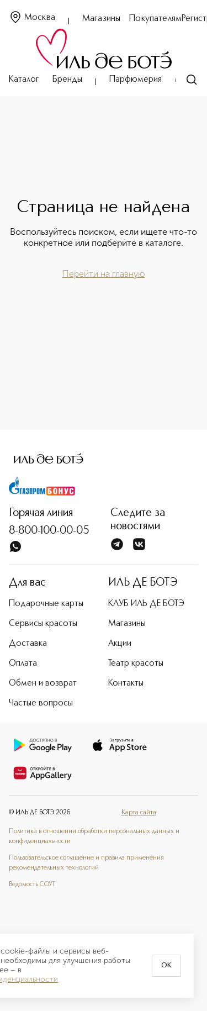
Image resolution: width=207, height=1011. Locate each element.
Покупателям (155, 18)
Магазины (101, 18)
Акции (119, 643)
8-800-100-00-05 (49, 530)
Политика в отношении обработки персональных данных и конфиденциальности (94, 836)
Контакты (126, 683)
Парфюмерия (135, 79)
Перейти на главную (103, 273)
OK (166, 965)
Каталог (24, 79)
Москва (32, 18)
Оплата (23, 663)
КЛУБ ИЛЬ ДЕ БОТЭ (146, 603)
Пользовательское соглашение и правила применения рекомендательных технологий (86, 863)
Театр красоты (135, 663)
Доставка (28, 643)
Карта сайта (138, 812)
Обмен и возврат (43, 683)
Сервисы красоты (43, 623)
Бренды (67, 79)
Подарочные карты (46, 603)
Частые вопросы (41, 703)
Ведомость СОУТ (32, 884)
